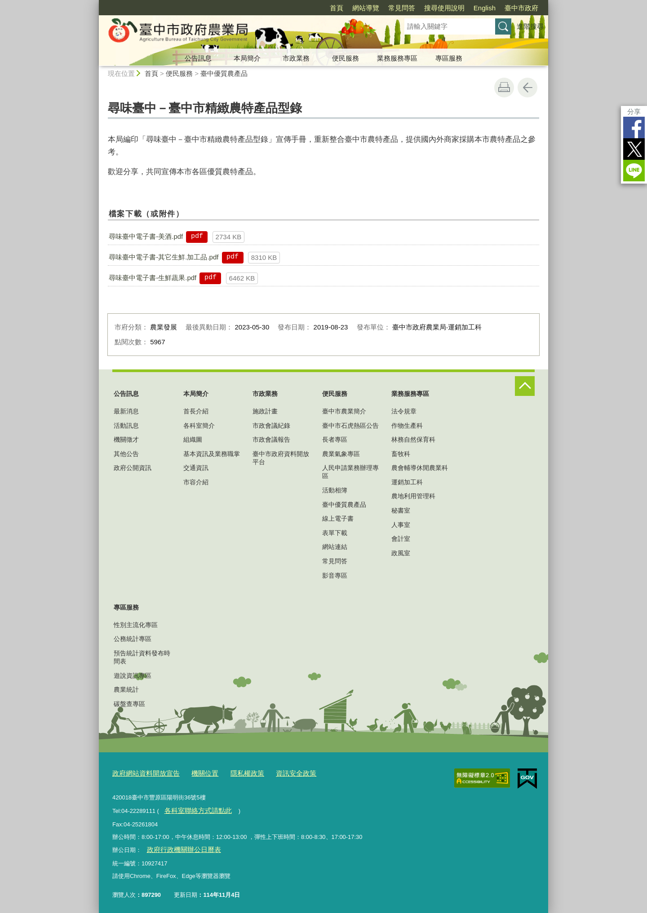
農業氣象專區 (341, 453)
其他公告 (126, 453)
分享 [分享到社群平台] (634, 111)
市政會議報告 (271, 439)
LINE (634, 170)
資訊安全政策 (276, 772)
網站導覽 (365, 8)
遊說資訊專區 (132, 675)
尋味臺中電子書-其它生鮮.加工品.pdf (163, 257)
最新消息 (126, 411)
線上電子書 (338, 518)
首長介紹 (195, 411)
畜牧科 (400, 453)
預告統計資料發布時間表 (142, 657)
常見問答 (401, 8)
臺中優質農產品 (224, 73)
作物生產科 (407, 425)
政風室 (400, 553)
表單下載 (334, 532)
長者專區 (334, 439)
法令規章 (404, 411)
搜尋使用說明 (444, 8)
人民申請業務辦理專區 (350, 471)
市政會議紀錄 (271, 425)
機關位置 (194, 772)
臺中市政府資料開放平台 (281, 457)
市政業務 (296, 58)
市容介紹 (195, 482)
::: (95, 4)
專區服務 (448, 58)
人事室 (400, 524)
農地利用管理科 (413, 496)
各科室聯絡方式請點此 (193, 808)
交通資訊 (195, 467)
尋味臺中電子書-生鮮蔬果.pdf (152, 277)
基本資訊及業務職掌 (211, 453)
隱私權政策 (232, 772)
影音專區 (334, 575)
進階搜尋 (530, 26)
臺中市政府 (521, 8)
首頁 (336, 8)
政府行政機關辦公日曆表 (178, 846)
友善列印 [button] (504, 87)
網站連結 (334, 546)
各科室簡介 (199, 425)
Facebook (634, 127)
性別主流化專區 (136, 624)
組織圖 (192, 439)
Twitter (634, 149)
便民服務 (345, 58)
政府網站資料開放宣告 (141, 772)
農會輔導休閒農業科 (419, 467)
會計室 (400, 538)
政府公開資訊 (132, 467)
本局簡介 (247, 58)
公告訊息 (198, 58)
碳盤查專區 (129, 703)
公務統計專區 (132, 638)
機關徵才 (126, 439)
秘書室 (400, 510)
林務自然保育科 (413, 439)
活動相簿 (334, 490)
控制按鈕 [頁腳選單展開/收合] (525, 386)
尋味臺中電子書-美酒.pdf (146, 236)
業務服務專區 (397, 58)
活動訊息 (126, 425)
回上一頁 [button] (527, 87)
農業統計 (126, 689)
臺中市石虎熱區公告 (350, 425)
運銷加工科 (407, 482)
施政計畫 (265, 411)
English (485, 8)
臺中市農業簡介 (344, 411)
